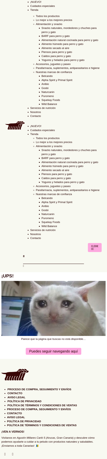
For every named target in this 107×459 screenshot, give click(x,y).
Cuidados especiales (42, 5)
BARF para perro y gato (55, 36)
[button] (63, 120)
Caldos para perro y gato (56, 56)
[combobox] (53, 261)
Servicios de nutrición (43, 108)
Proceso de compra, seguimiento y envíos (39, 389)
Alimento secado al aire (55, 48)
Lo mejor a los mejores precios (54, 20)
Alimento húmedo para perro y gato (62, 44)
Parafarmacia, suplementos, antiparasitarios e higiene (68, 68)
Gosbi (45, 88)
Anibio (45, 84)
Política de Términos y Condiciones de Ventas (42, 405)
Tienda (34, 9)
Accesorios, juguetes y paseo (53, 64)
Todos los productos (48, 16)
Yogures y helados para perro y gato (63, 60)
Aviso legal (16, 397)
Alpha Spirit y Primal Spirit (56, 80)
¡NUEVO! (35, 126)
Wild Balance (49, 104)
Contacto (35, 116)
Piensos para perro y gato (56, 52)
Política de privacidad (24, 401)
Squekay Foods (50, 100)
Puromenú (47, 96)
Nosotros (35, 112)
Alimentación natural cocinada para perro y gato (69, 40)
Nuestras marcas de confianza (54, 72)
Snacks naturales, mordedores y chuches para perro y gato (69, 30)
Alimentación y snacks (49, 24)
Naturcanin (47, 92)
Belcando (47, 76)
